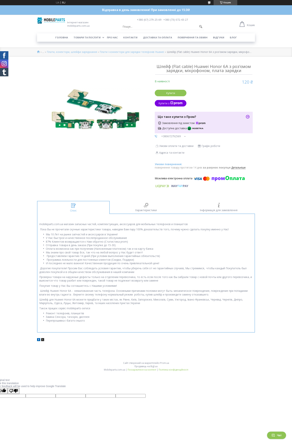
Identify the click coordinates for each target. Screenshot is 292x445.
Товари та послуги (87, 37)
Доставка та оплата (157, 37)
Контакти (130, 37)
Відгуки (218, 37)
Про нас (112, 37)
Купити (170, 93)
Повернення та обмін (192, 37)
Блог (233, 37)
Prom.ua (164, 363)
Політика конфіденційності (173, 369)
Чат (277, 435)
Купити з (170, 103)
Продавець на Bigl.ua (146, 366)
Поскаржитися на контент (142, 369)
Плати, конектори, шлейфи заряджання (72, 52)
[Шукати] (201, 26)
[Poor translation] (14, 391)
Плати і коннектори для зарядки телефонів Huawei (132, 52)
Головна (61, 37)
